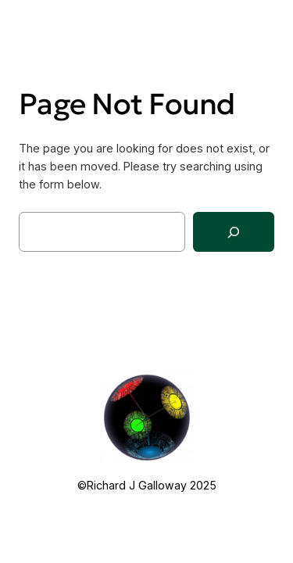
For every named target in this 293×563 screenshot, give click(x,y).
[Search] (233, 232)
